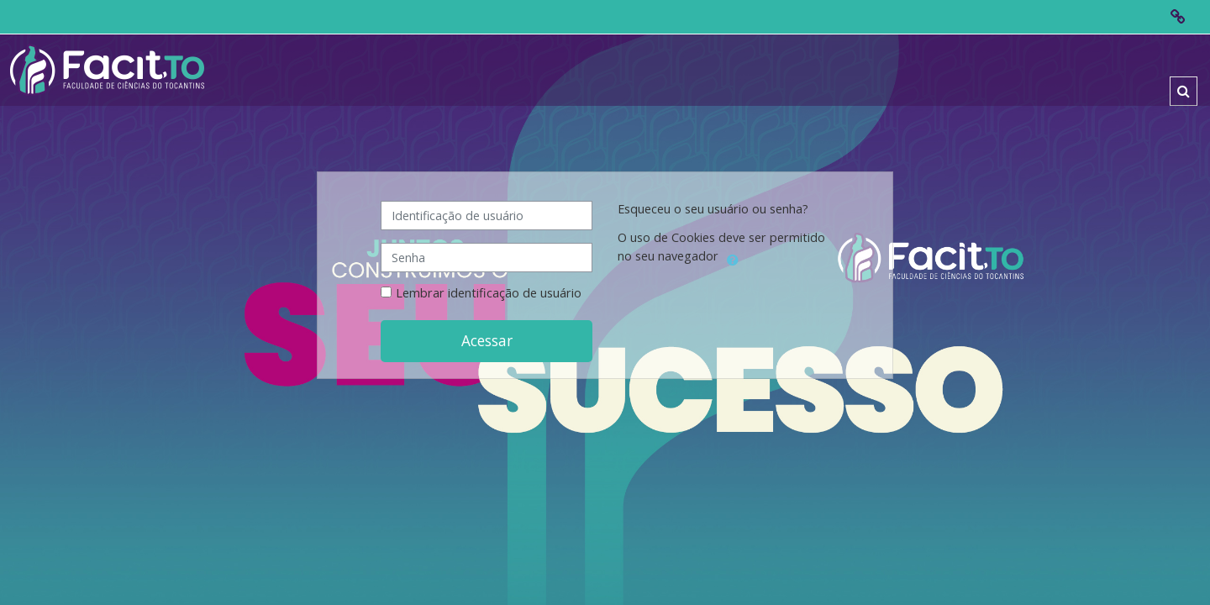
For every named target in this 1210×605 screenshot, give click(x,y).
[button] (1183, 91)
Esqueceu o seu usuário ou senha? (713, 209)
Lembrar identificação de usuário (488, 293)
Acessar (487, 340)
